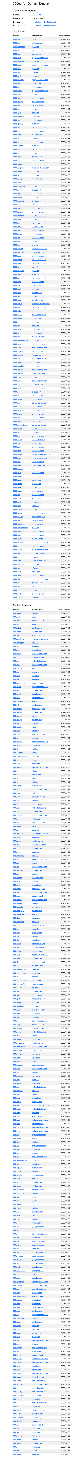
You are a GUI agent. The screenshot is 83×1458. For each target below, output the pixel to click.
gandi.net (35, 756)
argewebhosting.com (40, 373)
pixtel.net (35, 47)
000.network (18, 834)
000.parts (17, 1039)
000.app (16, 1058)
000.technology (19, 1091)
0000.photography (20, 340)
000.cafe (16, 650)
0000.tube (17, 311)
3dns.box (35, 506)
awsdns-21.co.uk (38, 962)
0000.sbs (16, 443)
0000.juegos (18, 146)
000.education (19, 690)
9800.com (36, 1058)
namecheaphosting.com (41, 454)
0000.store (17, 348)
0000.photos (18, 197)
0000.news (17, 179)
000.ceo (16, 966)
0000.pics (17, 458)
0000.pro (16, 238)
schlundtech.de (38, 635)
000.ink (16, 1072)
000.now (16, 1425)
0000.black (17, 65)
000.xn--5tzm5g (19, 1399)
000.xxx (16, 1201)
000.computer (18, 1318)
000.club (16, 738)
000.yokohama (19, 1271)
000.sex (16, 1021)
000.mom (17, 1322)
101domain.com (38, 208)
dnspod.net (36, 190)
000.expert (17, 1355)
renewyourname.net (39, 727)
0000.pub (17, 263)
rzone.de (35, 528)
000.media (17, 900)
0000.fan (16, 120)
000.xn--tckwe (18, 1190)
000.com (16, 852)
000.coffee (17, 793)
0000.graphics (19, 366)
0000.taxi (17, 289)
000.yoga (17, 1208)
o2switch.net (37, 1050)
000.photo (17, 1204)
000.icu (16, 863)
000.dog (16, 918)
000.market (17, 1300)
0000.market (18, 164)
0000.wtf (16, 142)
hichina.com (37, 87)
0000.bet (16, 43)
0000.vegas (17, 583)
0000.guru (17, 480)
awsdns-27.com (38, 1190)
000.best (16, 621)
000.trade (17, 1109)
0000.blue (17, 586)
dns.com (35, 72)
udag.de (35, 617)
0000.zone (17, 377)
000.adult (17, 628)
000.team (17, 1083)
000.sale (16, 955)
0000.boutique (19, 47)
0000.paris (17, 539)
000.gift (16, 1105)
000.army (17, 1381)
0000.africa (17, 513)
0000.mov (17, 535)
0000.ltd (16, 208)
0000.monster (18, 216)
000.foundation (19, 1296)
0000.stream (18, 351)
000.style (16, 1241)
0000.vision (17, 440)
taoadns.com (37, 598)
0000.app (17, 274)
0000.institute (18, 564)
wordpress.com (38, 50)
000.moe (16, 1124)
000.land (16, 859)
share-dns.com (38, 462)
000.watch (17, 1406)
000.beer (16, 819)
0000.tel (16, 296)
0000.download (19, 575)
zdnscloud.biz (37, 771)
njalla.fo (35, 476)
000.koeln (17, 929)
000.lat (16, 1340)
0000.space (17, 315)
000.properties (19, 914)
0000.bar (16, 83)
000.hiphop (17, 1348)
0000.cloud (17, 109)
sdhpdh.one (36, 498)
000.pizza (17, 1138)
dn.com (35, 723)
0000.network (18, 410)
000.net (16, 830)
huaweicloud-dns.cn (40, 955)
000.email (17, 694)
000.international (20, 756)
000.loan (16, 808)
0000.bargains (19, 61)
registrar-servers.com (40, 58)
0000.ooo (17, 190)
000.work (16, 782)
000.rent (16, 1366)
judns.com (36, 863)
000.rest (16, 933)
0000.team (17, 414)
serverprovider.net (39, 1241)
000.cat (16, 823)
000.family (17, 1410)
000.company (18, 856)
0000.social (17, 509)
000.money (17, 903)
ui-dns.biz (36, 564)
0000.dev (16, 241)
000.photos (17, 878)
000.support (18, 1417)
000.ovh (16, 1036)
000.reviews (18, 988)
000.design (17, 720)
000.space (17, 1116)
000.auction (18, 870)
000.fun (16, 1351)
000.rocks (17, 944)
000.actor (17, 1333)
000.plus (16, 1142)
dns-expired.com (38, 116)
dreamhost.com (38, 102)
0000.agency (18, 491)
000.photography (20, 1160)
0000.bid (16, 359)
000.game (17, 1440)
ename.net (36, 183)
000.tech (16, 1087)
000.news (17, 837)
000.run (16, 947)
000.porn (16, 958)
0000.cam (17, 473)
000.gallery (17, 767)
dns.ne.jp (35, 672)
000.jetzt (16, 874)
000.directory (18, 1215)
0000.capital (18, 344)
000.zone (16, 1219)
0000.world (17, 138)
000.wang (17, 771)
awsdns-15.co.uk (38, 734)
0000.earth (17, 429)
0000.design (18, 102)
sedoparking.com (38, 646)
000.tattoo (17, 1186)
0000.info (17, 282)
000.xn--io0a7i (18, 1193)
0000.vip (16, 326)
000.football (18, 753)
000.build (17, 1443)
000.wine (16, 778)
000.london (17, 815)
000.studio (17, 1175)
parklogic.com (37, 142)
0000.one (17, 362)
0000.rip (16, 579)
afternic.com (37, 138)
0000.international (20, 528)
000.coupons (18, 701)
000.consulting (19, 683)
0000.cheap (18, 69)
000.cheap (17, 665)
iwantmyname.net (39, 561)
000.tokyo (17, 1102)
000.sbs (16, 1153)
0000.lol (16, 160)
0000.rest (17, 462)
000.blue (16, 764)
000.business (18, 922)
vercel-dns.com (38, 227)
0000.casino (18, 517)
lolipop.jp (35, 731)
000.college (17, 1285)
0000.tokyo (17, 304)
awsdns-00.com (38, 355)
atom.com (36, 274)
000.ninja (17, 841)
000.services (18, 1050)
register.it (35, 778)
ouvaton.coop (37, 539)
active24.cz (36, 362)
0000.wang (17, 127)
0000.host (17, 105)
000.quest (17, 1017)
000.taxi (16, 1080)
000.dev (16, 962)
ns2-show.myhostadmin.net (45, 25)
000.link (16, 801)
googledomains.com (40, 65)
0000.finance (18, 116)
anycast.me (36, 1333)
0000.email (17, 91)
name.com (36, 76)
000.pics (16, 881)
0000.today (17, 300)
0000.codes (17, 502)
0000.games (18, 469)
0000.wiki (17, 388)
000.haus (17, 1010)
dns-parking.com (38, 465)
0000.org (16, 194)
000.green (17, 889)
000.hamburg (18, 1006)
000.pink (16, 885)
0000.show (17, 399)
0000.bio (16, 50)
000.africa (17, 1212)
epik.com (35, 643)
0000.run (16, 230)
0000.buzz (17, 54)
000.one (16, 1197)
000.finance (18, 742)
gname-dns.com (38, 553)
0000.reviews (18, 252)
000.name (17, 826)
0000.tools (17, 594)
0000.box (17, 506)
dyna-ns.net (36, 83)
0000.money (18, 212)
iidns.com (36, 624)
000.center (17, 1344)
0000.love (17, 205)
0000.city (16, 396)
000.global (17, 709)
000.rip (16, 940)
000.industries (18, 1065)
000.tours (17, 1377)
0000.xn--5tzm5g (20, 598)
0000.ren (16, 278)
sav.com (35, 668)
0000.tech (17, 293)
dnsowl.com (36, 760)
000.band (17, 613)
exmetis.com (37, 1351)
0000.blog (17, 432)
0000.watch (18, 561)
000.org (16, 867)
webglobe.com (37, 683)
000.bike (16, 1179)
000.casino (17, 657)
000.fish (16, 745)
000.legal (16, 1388)
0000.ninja (17, 381)
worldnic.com (37, 881)
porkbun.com (37, 628)
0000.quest (17, 487)
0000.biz (16, 72)
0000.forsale (18, 249)
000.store (17, 1171)
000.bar (16, 1238)
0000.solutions (19, 568)
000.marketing (19, 1047)
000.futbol (17, 1263)
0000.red (16, 403)
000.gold (16, 995)
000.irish (16, 760)
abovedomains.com (40, 542)
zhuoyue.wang (37, 984)
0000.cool (17, 392)
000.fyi (16, 705)
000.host (16, 723)
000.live (16, 804)
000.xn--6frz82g (19, 980)
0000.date (17, 451)
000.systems (18, 1054)
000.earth (17, 687)
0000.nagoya (18, 168)
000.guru (16, 1307)
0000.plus (17, 329)
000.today (17, 1098)
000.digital (17, 1421)
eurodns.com (37, 1421)
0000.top (16, 307)
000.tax (16, 1289)
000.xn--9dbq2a (19, 1329)
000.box (16, 1370)
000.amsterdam (19, 969)
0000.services (18, 271)
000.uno (16, 1120)
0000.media (18, 524)
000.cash (16, 1274)
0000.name (17, 171)
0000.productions (20, 425)
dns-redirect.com (38, 252)
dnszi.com (36, 1204)
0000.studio (18, 355)
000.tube (16, 1113)
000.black (17, 654)
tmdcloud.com (37, 878)
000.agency (17, 1168)
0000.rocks (17, 227)
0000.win (16, 131)
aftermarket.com (38, 43)
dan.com (35, 311)
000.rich (16, 1451)
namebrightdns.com (40, 834)
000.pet (16, 1157)
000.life (16, 936)
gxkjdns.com (37, 980)
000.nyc (16, 845)
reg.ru (34, 469)
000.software (18, 1282)
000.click (16, 676)
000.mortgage (18, 911)
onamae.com (37, 432)
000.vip (16, 1135)
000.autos (17, 632)
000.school (17, 1447)
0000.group (17, 260)
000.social (17, 1252)
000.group (17, 1002)
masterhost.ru (37, 966)
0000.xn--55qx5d (19, 245)
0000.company (19, 186)
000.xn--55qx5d (19, 977)
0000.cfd (16, 436)
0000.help (17, 98)
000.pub (16, 1014)
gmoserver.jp (37, 907)
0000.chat (17, 418)
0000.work (17, 135)
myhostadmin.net (39, 127)
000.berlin (17, 617)
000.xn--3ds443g (19, 973)
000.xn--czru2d (19, 984)
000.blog (16, 1293)
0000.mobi (17, 318)
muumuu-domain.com (41, 168)
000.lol (16, 812)
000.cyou (16, 1249)
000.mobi (17, 1454)
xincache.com (37, 1307)
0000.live (16, 153)
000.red (16, 1164)
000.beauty (17, 712)
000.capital (17, 1359)
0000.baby (17, 550)
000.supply (17, 1436)
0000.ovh (17, 267)
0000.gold (17, 256)
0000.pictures (18, 201)
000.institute (18, 1076)
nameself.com (37, 385)
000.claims (17, 668)
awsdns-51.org (37, 1230)
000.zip (16, 1315)
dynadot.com (37, 39)
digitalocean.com (38, 1010)
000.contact (18, 1256)
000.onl (16, 1149)
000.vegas (17, 1234)
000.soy (16, 1227)
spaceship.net (37, 175)
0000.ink (16, 285)
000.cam (16, 1337)
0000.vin (16, 590)
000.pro (16, 1432)
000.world (17, 786)
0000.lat (16, 495)
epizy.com (36, 918)
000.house (17, 727)
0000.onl (16, 520)
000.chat (16, 661)
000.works (17, 1245)
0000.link (16, 149)
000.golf (16, 999)
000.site (16, 1146)
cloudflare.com (38, 98)
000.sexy (16, 1025)
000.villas (17, 1131)
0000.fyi (16, 94)
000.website (18, 1384)
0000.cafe (17, 58)
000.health (17, 716)
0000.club (17, 113)
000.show (17, 1032)
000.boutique (18, 643)
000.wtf (16, 789)
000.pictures (18, 1260)
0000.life (37, 15)
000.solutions (18, 1043)
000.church (17, 734)
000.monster (18, 907)
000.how (16, 731)
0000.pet (16, 553)
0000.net (16, 175)
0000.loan (17, 157)
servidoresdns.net (39, 823)
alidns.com (36, 764)
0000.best (17, 39)
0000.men (17, 447)
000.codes (17, 1373)
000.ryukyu (17, 951)
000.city (16, 848)
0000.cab (17, 498)
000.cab (16, 1403)
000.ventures (18, 1127)
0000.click (17, 76)
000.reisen (17, 1061)
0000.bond (17, 454)
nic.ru (34, 164)
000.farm (16, 797)
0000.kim (17, 407)
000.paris (17, 1326)
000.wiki (16, 1223)
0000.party (17, 476)
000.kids (16, 1278)
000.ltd (16, 892)
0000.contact (18, 80)
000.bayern (17, 635)
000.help (16, 1230)
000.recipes (17, 1182)
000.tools (17, 1267)
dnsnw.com (36, 973)
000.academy (18, 639)
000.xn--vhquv (18, 1395)
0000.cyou (17, 87)
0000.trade (17, 421)
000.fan (16, 1429)
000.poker (17, 896)
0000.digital (18, 370)
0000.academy (19, 542)
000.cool (16, 698)
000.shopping (18, 1028)
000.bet (16, 624)
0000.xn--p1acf (19, 385)
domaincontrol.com (39, 94)
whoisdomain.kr (38, 621)
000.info (16, 1069)
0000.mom (17, 484)
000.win (16, 775)
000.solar (17, 1414)
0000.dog (17, 219)
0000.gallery (18, 124)
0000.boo (17, 531)
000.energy (17, 1392)
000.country (18, 1362)
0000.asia (17, 572)
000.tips (16, 1094)
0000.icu (16, 546)
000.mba (16, 1304)
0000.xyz (16, 557)
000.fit (15, 749)
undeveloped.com (39, 845)
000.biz (16, 672)
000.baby (17, 1311)
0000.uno (17, 465)
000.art (16, 679)
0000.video (17, 322)
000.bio (16, 646)
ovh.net (35, 267)
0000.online (18, 373)
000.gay (16, 991)
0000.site (16, 333)
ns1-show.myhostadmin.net (45, 22)
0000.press (17, 234)
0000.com (17, 183)
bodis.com (36, 1160)
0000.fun (16, 337)
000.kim (16, 925)
